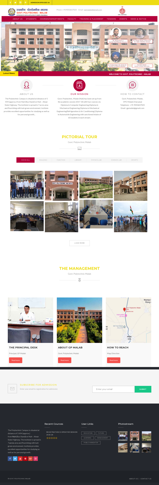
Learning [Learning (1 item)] (87, 438)
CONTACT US (146, 479)
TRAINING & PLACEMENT (91, 19)
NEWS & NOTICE (138, 19)
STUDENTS (31, 19)
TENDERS (111, 19)
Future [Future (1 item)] (101, 433)
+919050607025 (70, 10)
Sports (134, 160)
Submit (142, 389)
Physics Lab (96, 160)
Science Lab (116, 160)
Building (43, 160)
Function (61, 160)
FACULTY (72, 19)
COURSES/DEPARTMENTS (52, 19)
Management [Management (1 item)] (102, 438)
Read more (16, 360)
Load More (79, 243)
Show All (25, 160)
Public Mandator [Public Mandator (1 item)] (91, 442)
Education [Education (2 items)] (88, 433)
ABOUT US (18, 19)
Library (78, 160)
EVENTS (123, 19)
